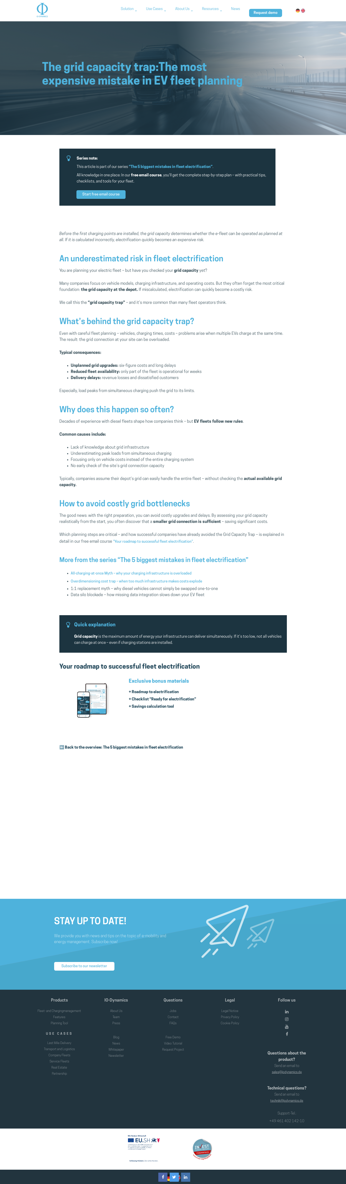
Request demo (266, 10)
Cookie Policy (230, 1014)
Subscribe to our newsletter (84, 953)
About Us (182, 10)
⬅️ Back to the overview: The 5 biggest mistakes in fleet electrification (121, 738)
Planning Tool (59, 1020)
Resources (210, 10)
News (235, 10)
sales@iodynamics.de (287, 1063)
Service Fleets (59, 1058)
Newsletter (116, 1052)
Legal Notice (230, 1002)
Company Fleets (59, 1052)
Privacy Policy (230, 1008)
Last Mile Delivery (59, 1040)
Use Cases (154, 10)
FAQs (173, 1014)
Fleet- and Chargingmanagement (59, 1005)
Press (116, 1014)
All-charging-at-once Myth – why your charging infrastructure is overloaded (138, 570)
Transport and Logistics (59, 1046)
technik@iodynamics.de (286, 1090)
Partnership (59, 1071)
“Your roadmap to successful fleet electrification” (157, 541)
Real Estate (59, 1065)
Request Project (173, 1046)
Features (59, 1014)
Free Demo (173, 1034)
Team (116, 1008)
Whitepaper (116, 1046)
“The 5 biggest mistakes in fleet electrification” (170, 167)
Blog (116, 1034)
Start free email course (101, 194)
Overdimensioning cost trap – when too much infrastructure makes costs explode (144, 577)
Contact (173, 1008)
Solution (127, 10)
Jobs (173, 1002)
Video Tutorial (173, 1040)
